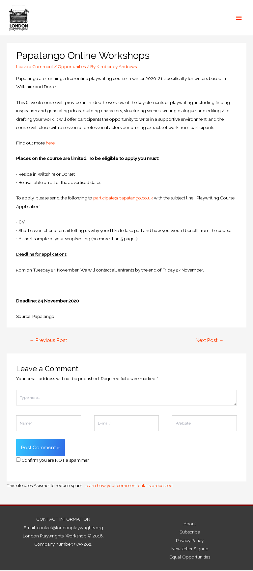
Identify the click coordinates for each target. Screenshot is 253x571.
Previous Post (48, 341)
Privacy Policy (190, 540)
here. (51, 143)
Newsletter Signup (190, 549)
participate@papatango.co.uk (123, 198)
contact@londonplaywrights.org (70, 528)
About (189, 524)
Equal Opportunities (189, 557)
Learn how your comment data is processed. (129, 486)
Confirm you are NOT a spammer (52, 460)
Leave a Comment (34, 66)
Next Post (210, 341)
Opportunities (72, 66)
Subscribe (190, 532)
